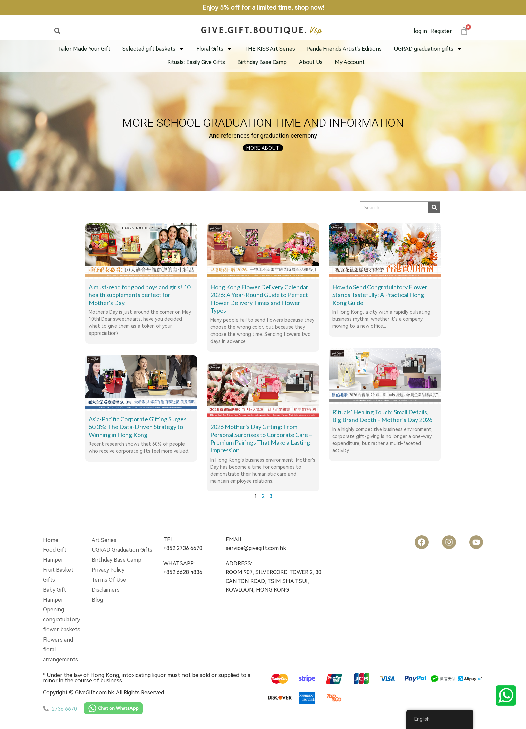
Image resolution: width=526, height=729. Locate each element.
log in (420, 31)
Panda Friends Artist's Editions (344, 49)
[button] (57, 30)
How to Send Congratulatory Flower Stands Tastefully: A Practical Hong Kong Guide (379, 294)
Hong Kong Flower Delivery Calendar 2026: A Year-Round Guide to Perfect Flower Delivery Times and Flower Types (259, 298)
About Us (311, 62)
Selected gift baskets (153, 49)
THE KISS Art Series (269, 49)
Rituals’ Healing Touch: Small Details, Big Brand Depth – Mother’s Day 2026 (382, 415)
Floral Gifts (214, 49)
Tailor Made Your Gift (84, 49)
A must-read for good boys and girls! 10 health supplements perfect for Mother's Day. (139, 294)
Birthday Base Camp (262, 62)
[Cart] (463, 31)
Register (441, 31)
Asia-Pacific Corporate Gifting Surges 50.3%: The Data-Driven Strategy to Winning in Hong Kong (138, 426)
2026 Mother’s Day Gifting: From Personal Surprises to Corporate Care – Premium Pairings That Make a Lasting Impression (261, 438)
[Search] (434, 207)
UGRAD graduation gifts (428, 49)
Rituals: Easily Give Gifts (196, 62)
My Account (350, 62)
